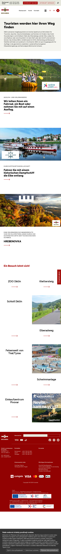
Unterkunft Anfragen (46, 3)
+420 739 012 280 (14, 2)
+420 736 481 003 (14, 3)
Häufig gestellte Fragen (21, 466)
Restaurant (22, 10)
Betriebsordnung (43, 469)
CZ (50, 10)
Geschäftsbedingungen (45, 465)
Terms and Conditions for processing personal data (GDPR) (49, 467)
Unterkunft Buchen (30, 3)
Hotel (30, 10)
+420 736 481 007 (27, 454)
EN (54, 10)
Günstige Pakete (19, 465)
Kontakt (36, 10)
